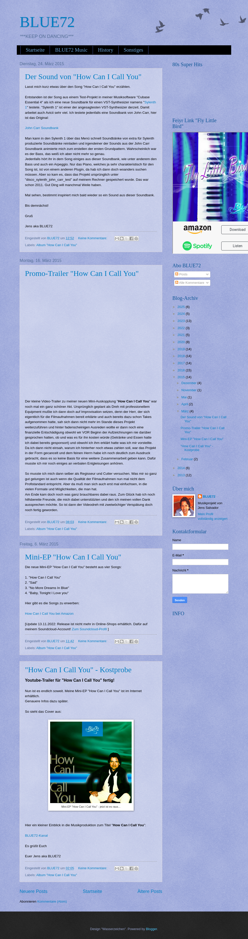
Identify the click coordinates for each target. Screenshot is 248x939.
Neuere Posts (33, 891)
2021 (181, 335)
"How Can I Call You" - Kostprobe (78, 669)
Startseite (35, 50)
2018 (181, 356)
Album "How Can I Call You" (56, 245)
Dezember (189, 383)
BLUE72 (47, 21)
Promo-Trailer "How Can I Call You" (82, 273)
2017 (181, 363)
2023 (181, 321)
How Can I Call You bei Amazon (49, 613)
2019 (181, 349)
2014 (181, 468)
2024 (181, 314)
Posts (181, 274)
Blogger (151, 929)
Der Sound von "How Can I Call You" (83, 76)
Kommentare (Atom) (52, 901)
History (105, 50)
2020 (181, 342)
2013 (181, 475)
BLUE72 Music (71, 50)
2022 (181, 328)
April (185, 404)
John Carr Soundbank (42, 128)
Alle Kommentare (189, 283)
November (189, 390)
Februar (187, 459)
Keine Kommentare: (93, 238)
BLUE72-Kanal (36, 835)
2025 (181, 307)
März (185, 411)
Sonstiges (133, 50)
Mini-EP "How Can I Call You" (73, 557)
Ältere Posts (149, 891)
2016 (181, 370)
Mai (184, 397)
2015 (181, 377)
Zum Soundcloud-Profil (89, 629)
